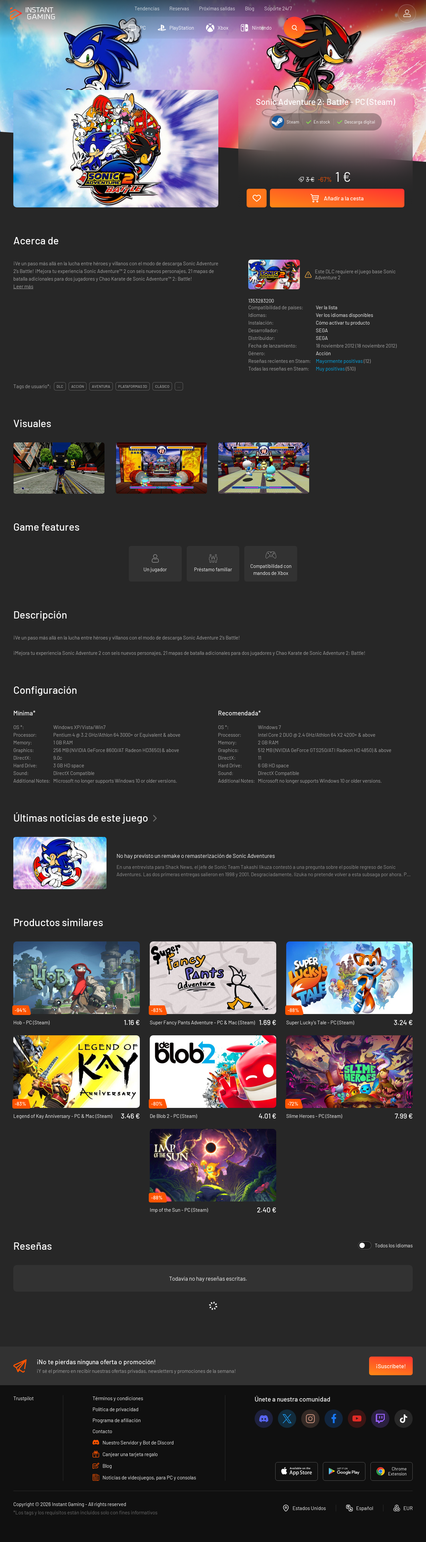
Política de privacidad (115, 1409)
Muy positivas (331, 369)
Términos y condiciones (118, 1398)
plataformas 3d (132, 386)
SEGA (322, 330)
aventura (101, 386)
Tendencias (146, 8)
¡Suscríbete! (391, 1366)
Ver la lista (326, 307)
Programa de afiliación (117, 1420)
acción (77, 386)
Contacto (102, 1431)
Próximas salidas (217, 8)
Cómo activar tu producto (343, 323)
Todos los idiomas (385, 1245)
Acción (323, 353)
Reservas (179, 8)
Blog (249, 8)
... (178, 386)
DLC (60, 386)
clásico (162, 386)
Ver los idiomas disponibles (344, 315)
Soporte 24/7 (278, 8)
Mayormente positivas (340, 361)
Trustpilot (23, 1398)
